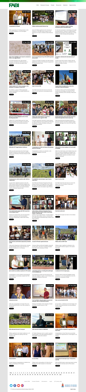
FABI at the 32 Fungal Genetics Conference (18, 147)
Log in (75, 1)
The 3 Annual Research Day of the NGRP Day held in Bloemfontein (43, 57)
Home (10, 1)
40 (40, 374)
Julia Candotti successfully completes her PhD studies (20, 270)
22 (61, 372)
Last (60, 374)
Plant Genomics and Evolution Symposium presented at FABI (20, 242)
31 (17, 374)
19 (54, 372)
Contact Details (35, 381)
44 (49, 374)
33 (22, 374)
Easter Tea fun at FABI (36, 86)
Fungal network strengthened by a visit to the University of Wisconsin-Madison (64, 86)
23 (63, 372)
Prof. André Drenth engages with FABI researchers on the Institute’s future (19, 211)
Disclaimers (44, 381)
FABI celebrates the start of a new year (17, 329)
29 (12, 374)
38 (35, 374)
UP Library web (58, 381)
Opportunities (72, 5)
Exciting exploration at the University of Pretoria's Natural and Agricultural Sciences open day (65, 117)
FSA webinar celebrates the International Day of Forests (65, 57)
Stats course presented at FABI (61, 300)
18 (51, 372)
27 (73, 372)
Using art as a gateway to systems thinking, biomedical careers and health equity (64, 27)
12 (36, 372)
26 (71, 372)
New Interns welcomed (60, 211)
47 (57, 374)
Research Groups (45, 5)
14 (41, 372)
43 (47, 374)
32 (20, 374)
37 (32, 374)
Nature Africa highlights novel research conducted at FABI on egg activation (20, 57)
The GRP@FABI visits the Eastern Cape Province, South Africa (42, 180)
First (11, 372)
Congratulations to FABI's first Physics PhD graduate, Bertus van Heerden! (43, 148)
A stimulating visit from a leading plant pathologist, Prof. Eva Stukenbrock (42, 271)
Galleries (65, 5)
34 (25, 374)
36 (30, 374)
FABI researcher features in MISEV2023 (40, 329)
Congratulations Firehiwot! (14, 26)
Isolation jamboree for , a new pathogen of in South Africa (18, 86)
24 (66, 372)
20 (56, 372)
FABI (37, 5)
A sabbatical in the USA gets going (62, 270)
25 (68, 372)
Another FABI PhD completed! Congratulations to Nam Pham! (65, 330)
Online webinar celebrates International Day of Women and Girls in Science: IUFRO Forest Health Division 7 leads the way (42, 212)
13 (39, 372)
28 (10, 374)
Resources (58, 5)
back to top (72, 389)
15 (44, 372)
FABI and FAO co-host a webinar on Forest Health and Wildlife (65, 148)
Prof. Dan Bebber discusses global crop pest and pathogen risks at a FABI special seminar (42, 300)
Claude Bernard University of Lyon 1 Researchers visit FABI (65, 359)
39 (37, 374)
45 (52, 374)
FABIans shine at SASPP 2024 (61, 241)
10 (31, 372)
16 (46, 372)
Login (50, 381)
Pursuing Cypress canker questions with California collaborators (19, 180)
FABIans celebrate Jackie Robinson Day (40, 26)
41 (42, 374)
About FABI (27, 381)
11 (34, 372)
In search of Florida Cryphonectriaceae (40, 241)
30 (15, 374)
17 (49, 372)
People (52, 5)
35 (27, 374)
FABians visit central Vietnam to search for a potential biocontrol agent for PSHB (41, 117)
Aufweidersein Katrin (13, 300)
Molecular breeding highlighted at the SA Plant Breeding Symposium (18, 117)
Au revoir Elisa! (35, 358)
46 (54, 374)
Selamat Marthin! (12, 358)
